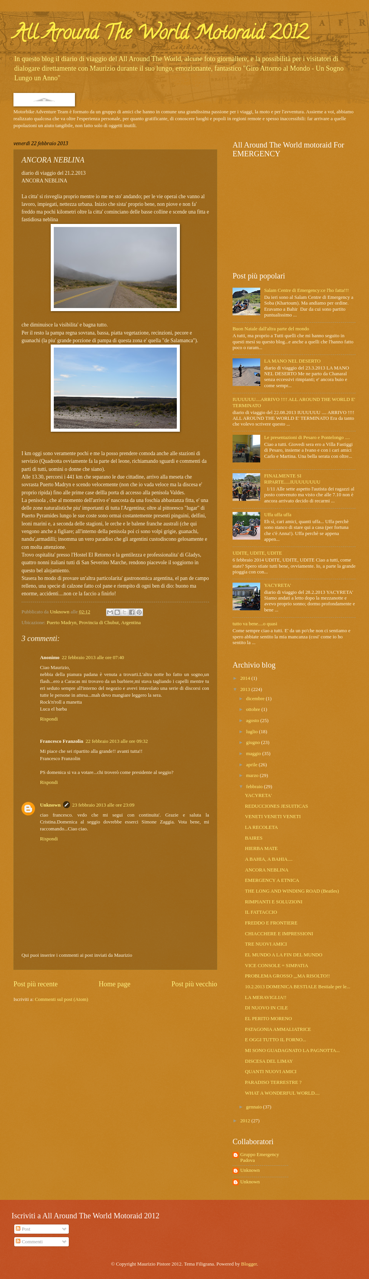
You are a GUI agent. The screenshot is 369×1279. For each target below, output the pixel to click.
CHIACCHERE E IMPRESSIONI (279, 933)
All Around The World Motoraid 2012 (160, 35)
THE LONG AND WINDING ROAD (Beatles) (292, 891)
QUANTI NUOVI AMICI (270, 1071)
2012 (245, 1120)
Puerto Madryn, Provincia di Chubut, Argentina (94, 622)
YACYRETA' (277, 585)
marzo (252, 775)
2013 (245, 689)
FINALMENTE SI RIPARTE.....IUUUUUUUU (292, 478)
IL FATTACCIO (261, 912)
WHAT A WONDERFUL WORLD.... (282, 1093)
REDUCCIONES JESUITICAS (276, 806)
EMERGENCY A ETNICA (272, 880)
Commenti (29, 1241)
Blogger (249, 1264)
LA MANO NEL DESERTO (292, 361)
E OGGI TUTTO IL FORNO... (275, 1039)
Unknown (50, 805)
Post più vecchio (194, 984)
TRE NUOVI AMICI (266, 944)
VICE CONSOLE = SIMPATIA (276, 965)
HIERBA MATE (261, 848)
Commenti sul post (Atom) (61, 999)
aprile (252, 764)
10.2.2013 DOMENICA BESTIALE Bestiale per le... (297, 986)
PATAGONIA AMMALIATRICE (278, 1029)
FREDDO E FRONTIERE (271, 923)
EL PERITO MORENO (268, 1018)
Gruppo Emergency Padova (259, 1157)
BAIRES (254, 838)
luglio (252, 731)
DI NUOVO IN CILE (266, 1008)
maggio (254, 753)
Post (23, 1229)
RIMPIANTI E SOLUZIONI (273, 902)
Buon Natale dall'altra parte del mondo (271, 328)
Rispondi (49, 719)
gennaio (254, 1107)
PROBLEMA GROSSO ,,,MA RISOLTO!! (287, 976)
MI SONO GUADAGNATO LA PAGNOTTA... (292, 1050)
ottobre (253, 709)
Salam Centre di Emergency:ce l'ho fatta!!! (306, 290)
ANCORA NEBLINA (266, 870)
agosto (253, 720)
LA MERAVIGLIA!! (265, 997)
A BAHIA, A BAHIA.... (269, 859)
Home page (115, 984)
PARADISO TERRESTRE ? (273, 1082)
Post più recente (35, 984)
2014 (245, 678)
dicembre (256, 698)
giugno (253, 742)
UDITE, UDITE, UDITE (257, 553)
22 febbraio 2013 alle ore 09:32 (117, 741)
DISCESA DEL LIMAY (269, 1061)
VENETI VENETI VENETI (273, 816)
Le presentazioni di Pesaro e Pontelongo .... (307, 437)
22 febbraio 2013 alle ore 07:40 (93, 657)
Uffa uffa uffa (277, 514)
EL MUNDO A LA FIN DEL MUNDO (283, 955)
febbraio (255, 786)
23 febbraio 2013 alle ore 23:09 (103, 805)
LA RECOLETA (261, 827)
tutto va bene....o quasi (255, 623)
